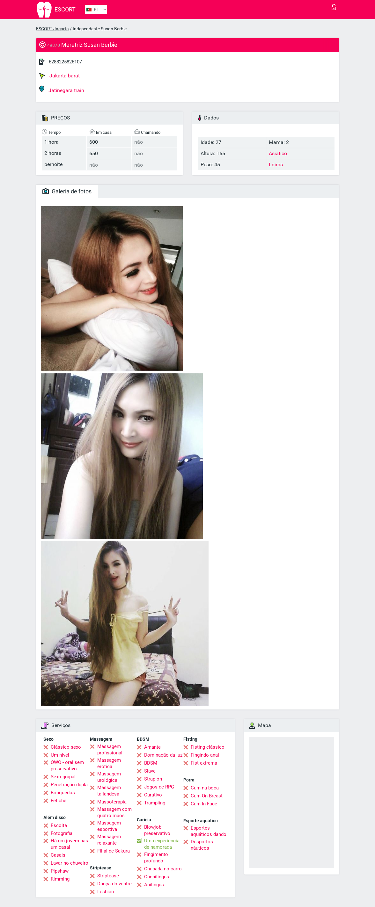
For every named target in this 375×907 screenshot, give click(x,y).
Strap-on (153, 779)
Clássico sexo (66, 747)
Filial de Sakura (113, 851)
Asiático (278, 153)
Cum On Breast (207, 796)
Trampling (154, 803)
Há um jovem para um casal (70, 844)
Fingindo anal (205, 755)
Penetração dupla (69, 785)
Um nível (60, 755)
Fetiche (58, 800)
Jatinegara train (61, 89)
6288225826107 (65, 62)
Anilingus (154, 885)
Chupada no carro (163, 869)
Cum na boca (205, 788)
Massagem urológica (109, 777)
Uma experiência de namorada (162, 844)
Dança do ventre (114, 884)
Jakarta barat (59, 76)
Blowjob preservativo (157, 830)
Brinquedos (63, 792)
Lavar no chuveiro (69, 863)
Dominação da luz (163, 755)
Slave (150, 771)
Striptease (108, 876)
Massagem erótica (109, 763)
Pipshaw (60, 871)
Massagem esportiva (109, 826)
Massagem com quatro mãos (114, 812)
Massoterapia (112, 802)
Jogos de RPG (159, 787)
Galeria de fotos (67, 191)
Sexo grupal (63, 777)
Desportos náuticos (202, 845)
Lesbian (105, 892)
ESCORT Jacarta (52, 28)
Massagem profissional (109, 750)
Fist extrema (204, 763)
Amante (152, 747)
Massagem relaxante (109, 840)
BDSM (150, 763)
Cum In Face (204, 804)
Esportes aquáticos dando (208, 831)
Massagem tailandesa (109, 791)
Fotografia (61, 833)
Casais (58, 855)
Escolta (59, 825)
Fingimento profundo (156, 858)
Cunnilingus (156, 877)
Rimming (60, 879)
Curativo (153, 795)
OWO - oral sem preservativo (67, 765)
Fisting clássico (207, 747)
